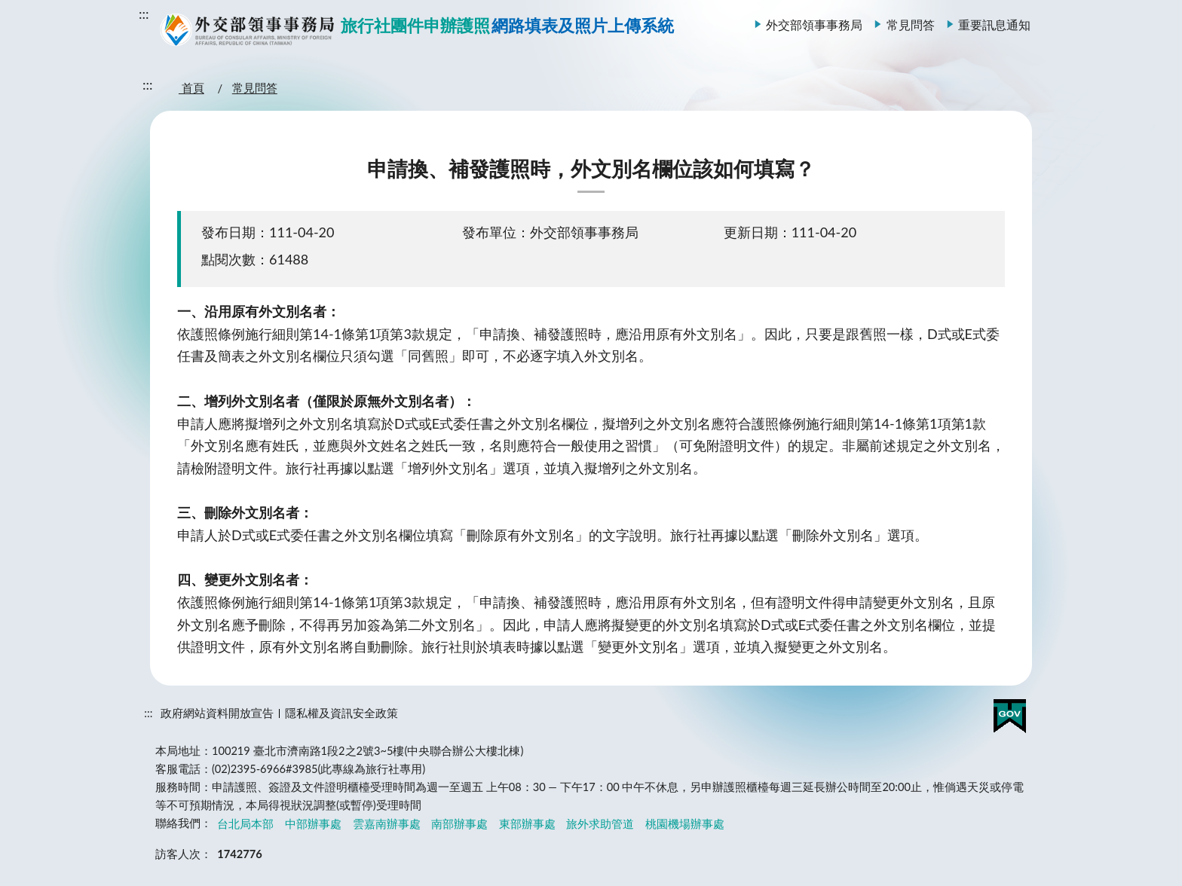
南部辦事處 (459, 823)
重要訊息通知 (994, 24)
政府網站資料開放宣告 (217, 713)
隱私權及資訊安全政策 (341, 713)
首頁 (191, 88)
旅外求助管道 (600, 823)
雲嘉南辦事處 (387, 823)
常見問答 (910, 24)
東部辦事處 (527, 823)
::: (144, 13)
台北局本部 (245, 823)
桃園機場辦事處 (684, 823)
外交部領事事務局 (814, 24)
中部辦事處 (313, 823)
